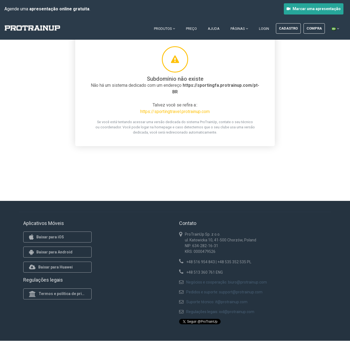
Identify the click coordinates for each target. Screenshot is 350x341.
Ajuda (214, 29)
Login (264, 29)
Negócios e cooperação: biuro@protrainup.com (226, 282)
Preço (191, 29)
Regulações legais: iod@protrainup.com (220, 312)
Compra (314, 28)
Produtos (164, 29)
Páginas (239, 29)
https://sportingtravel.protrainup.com (175, 111)
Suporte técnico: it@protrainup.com (216, 302)
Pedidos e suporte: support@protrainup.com (224, 292)
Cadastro (288, 28)
